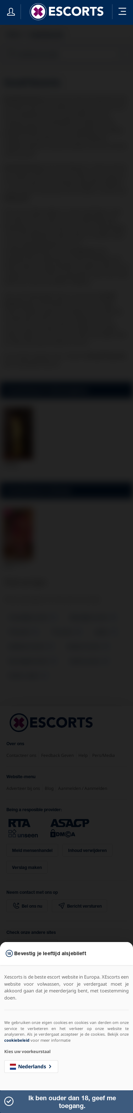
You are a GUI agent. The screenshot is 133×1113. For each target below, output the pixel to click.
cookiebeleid (16, 1040)
